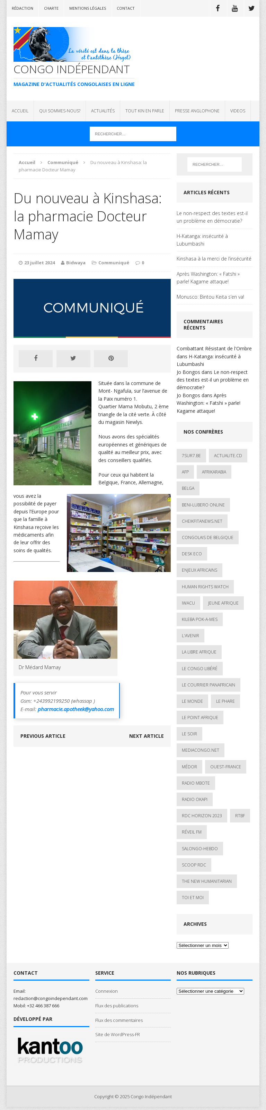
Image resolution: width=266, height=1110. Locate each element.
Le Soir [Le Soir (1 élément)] (189, 734)
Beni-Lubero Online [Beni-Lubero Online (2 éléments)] (203, 505)
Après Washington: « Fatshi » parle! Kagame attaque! (208, 278)
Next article (146, 736)
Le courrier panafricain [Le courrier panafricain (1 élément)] (208, 685)
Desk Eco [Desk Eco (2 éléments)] (192, 554)
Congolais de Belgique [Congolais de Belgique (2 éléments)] (207, 537)
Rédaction (22, 8)
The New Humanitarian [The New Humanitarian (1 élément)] (207, 881)
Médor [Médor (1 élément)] (189, 767)
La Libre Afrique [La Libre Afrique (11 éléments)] (199, 652)
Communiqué (113, 262)
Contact (126, 8)
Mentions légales (87, 8)
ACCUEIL (20, 111)
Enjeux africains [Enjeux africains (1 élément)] (199, 570)
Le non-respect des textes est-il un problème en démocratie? (212, 217)
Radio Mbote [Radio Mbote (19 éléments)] (196, 783)
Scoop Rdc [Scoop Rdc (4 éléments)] (194, 865)
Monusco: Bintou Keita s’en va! (210, 296)
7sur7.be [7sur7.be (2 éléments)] (191, 456)
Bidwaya (76, 262)
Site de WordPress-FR (117, 1034)
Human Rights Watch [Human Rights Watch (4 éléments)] (205, 587)
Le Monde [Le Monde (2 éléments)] (192, 701)
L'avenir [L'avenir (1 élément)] (190, 636)
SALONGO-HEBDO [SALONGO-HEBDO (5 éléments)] (200, 849)
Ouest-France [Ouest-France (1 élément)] (225, 767)
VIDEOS (237, 111)
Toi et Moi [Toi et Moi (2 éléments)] (193, 897)
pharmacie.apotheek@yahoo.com (76, 709)
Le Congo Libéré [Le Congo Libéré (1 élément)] (200, 669)
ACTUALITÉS (103, 111)
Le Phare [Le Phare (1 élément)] (225, 701)
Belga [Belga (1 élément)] (188, 488)
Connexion (106, 991)
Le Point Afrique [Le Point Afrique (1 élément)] (200, 717)
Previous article (42, 736)
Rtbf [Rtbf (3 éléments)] (240, 816)
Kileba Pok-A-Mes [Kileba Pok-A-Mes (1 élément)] (200, 619)
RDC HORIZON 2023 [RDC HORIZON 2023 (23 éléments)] (202, 816)
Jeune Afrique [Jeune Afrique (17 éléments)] (223, 603)
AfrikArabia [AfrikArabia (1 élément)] (214, 472)
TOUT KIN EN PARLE (144, 111)
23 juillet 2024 (39, 262)
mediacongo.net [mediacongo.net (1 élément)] (200, 750)
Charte (51, 8)
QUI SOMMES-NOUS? (59, 111)
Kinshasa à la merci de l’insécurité (214, 258)
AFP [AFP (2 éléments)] (185, 472)
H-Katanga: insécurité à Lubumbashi (202, 240)
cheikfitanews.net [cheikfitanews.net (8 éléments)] (202, 521)
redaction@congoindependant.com (51, 998)
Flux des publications (116, 1005)
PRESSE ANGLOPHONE (197, 111)
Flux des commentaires (119, 1020)
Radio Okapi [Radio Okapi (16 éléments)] (194, 799)
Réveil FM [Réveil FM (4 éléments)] (192, 832)
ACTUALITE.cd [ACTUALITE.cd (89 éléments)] (228, 456)
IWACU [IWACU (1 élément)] (188, 603)
